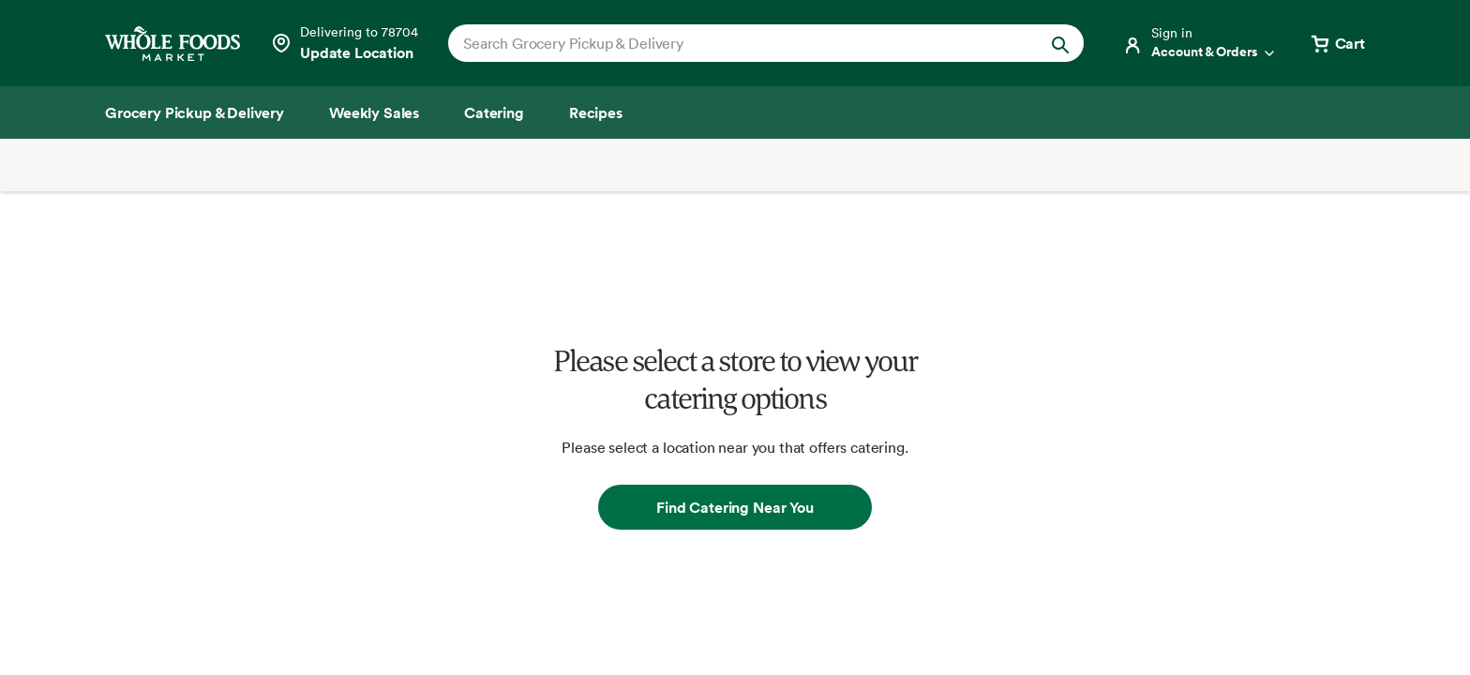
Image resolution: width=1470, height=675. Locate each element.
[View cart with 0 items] (1337, 43)
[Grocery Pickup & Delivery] (194, 112)
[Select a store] (344, 43)
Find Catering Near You (734, 507)
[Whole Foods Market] (172, 43)
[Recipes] (595, 112)
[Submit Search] (1060, 43)
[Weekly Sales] (374, 112)
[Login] (1200, 43)
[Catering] (494, 112)
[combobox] (735, 43)
